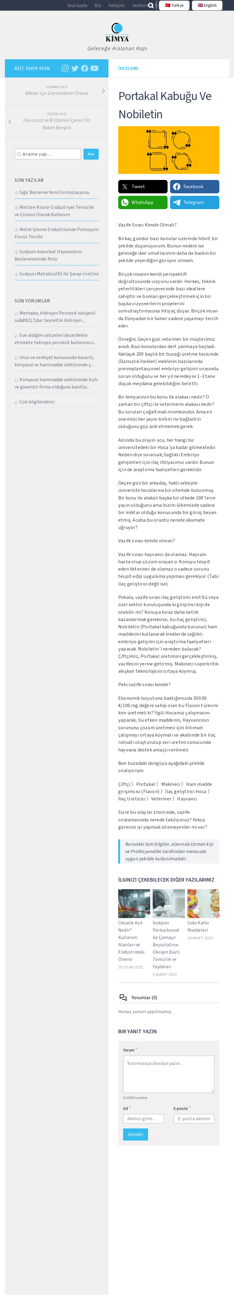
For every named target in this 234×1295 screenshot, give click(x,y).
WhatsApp (137, 207)
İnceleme (128, 73)
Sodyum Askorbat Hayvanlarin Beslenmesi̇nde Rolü (48, 261)
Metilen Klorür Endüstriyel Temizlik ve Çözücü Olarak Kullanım (54, 216)
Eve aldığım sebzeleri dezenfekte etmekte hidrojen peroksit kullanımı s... (55, 344)
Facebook (187, 192)
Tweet (133, 192)
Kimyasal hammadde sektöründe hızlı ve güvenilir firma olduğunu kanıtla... (56, 388)
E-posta (182, 1113)
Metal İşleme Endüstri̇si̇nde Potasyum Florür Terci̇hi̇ (56, 238)
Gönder (135, 1139)
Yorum (130, 1055)
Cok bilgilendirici (35, 407)
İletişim (116, 8)
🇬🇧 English (204, 8)
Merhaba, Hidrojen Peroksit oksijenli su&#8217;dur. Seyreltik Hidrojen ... (55, 322)
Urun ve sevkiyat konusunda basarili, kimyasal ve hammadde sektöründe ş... (54, 366)
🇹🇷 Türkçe (172, 8)
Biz (97, 8)
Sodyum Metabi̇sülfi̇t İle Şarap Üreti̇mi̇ (57, 279)
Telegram (188, 207)
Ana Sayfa (77, 8)
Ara (91, 159)
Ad (127, 1113)
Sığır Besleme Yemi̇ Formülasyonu (52, 197)
